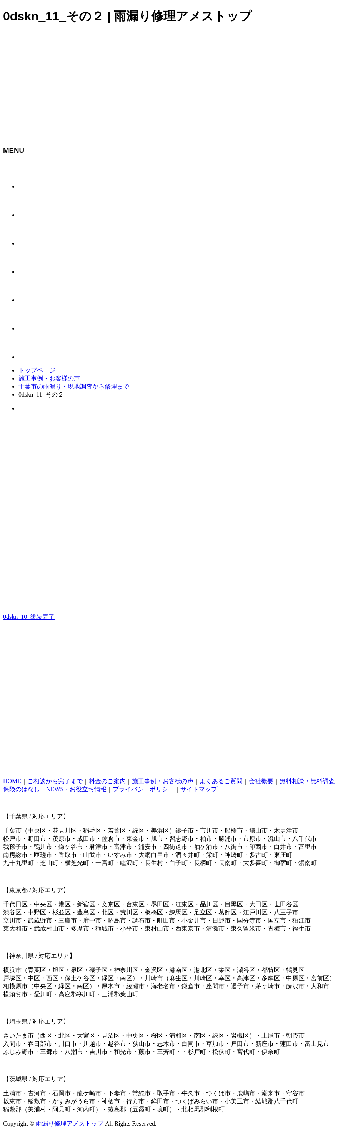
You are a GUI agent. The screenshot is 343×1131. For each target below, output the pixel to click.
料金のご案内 (107, 781)
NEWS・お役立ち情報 (76, 789)
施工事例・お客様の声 (49, 378)
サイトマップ (198, 789)
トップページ (36, 370)
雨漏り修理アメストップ (69, 1123)
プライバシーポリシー (143, 789)
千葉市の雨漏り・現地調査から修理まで (73, 386)
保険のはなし (21, 789)
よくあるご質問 (221, 781)
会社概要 (261, 781)
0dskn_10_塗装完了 (29, 616)
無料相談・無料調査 (307, 781)
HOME (12, 781)
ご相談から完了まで (55, 781)
